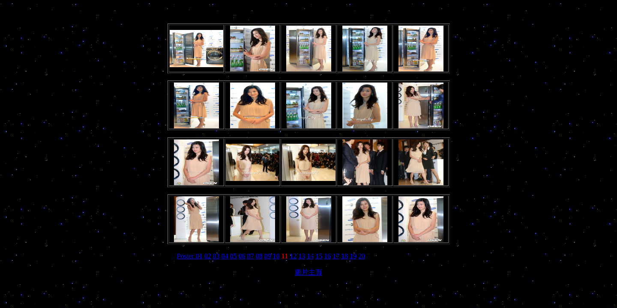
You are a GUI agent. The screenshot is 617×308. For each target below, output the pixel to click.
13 (301, 256)
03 (216, 256)
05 (233, 256)
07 (250, 256)
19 (353, 256)
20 (361, 256)
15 (318, 256)
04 (225, 256)
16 (327, 256)
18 (344, 256)
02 (207, 256)
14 (310, 256)
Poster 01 (190, 256)
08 (259, 256)
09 (267, 256)
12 (293, 256)
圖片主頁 (308, 272)
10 (276, 256)
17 (335, 256)
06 (242, 256)
